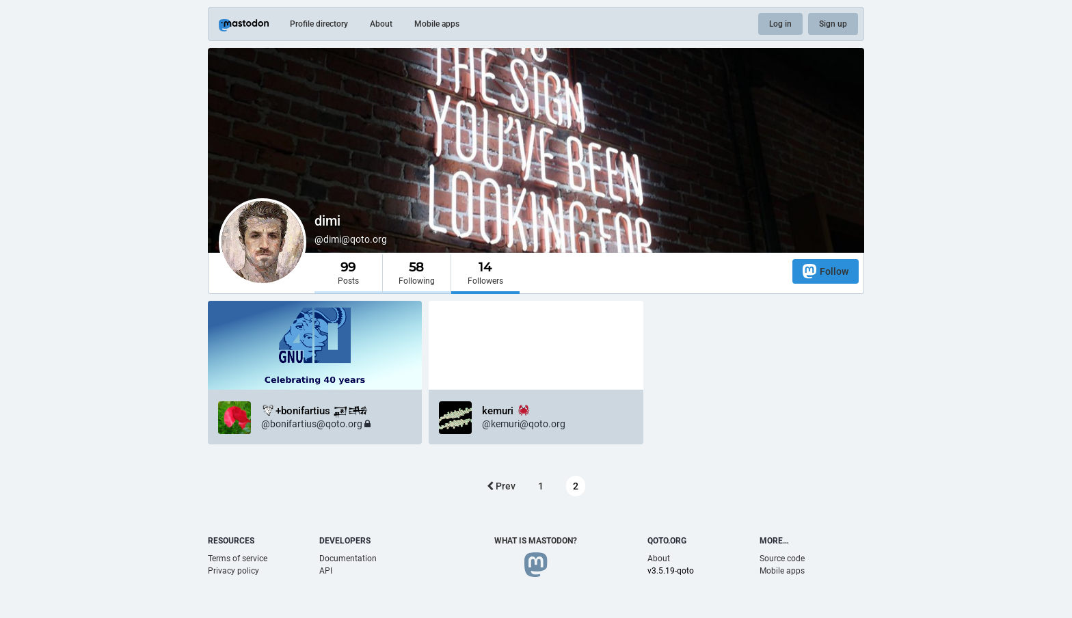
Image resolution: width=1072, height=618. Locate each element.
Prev (501, 486)
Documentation (348, 558)
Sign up (833, 24)
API (325, 571)
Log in (780, 24)
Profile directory (319, 24)
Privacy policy (233, 571)
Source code (782, 558)
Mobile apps (436, 24)
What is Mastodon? (535, 541)
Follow (825, 271)
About (381, 24)
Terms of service (237, 558)
